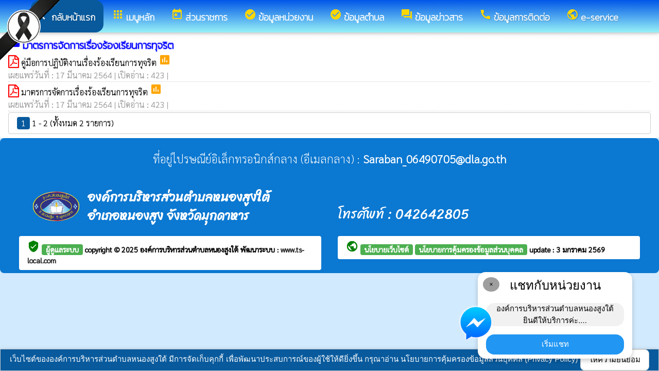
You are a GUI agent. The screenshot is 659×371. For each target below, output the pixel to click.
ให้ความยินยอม (614, 359)
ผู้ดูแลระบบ (62, 249)
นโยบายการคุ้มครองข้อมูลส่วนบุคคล (471, 249)
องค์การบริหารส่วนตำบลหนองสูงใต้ (190, 249)
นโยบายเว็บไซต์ (387, 249)
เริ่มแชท (555, 344)
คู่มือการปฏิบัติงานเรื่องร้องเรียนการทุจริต (90, 62)
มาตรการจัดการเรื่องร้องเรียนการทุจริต (85, 92)
